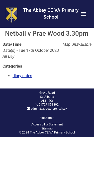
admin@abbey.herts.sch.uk (49, 108)
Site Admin (47, 118)
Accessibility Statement (47, 124)
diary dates (22, 75)
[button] (83, 14)
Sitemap (47, 128)
